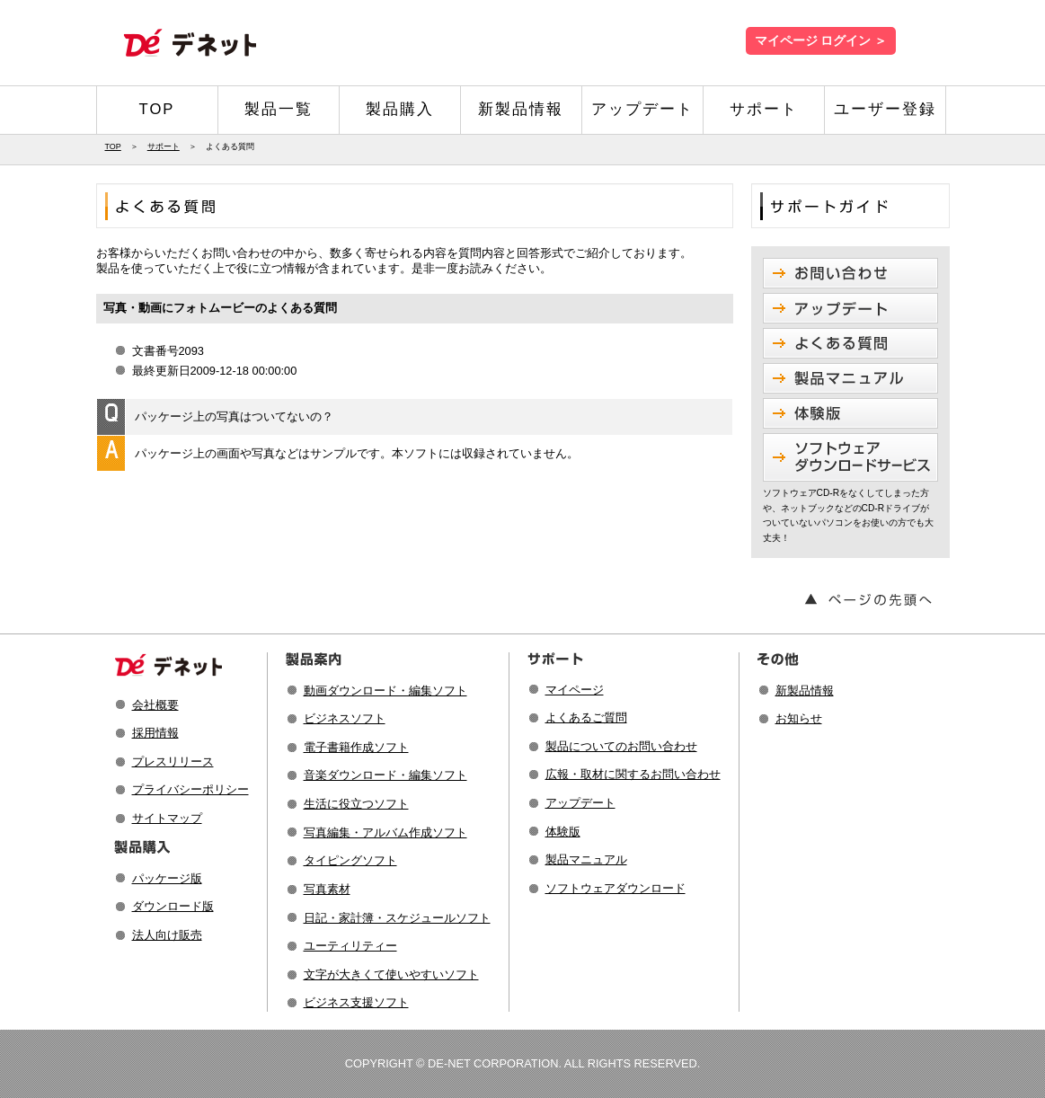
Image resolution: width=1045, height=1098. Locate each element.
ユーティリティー (350, 945)
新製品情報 (520, 109)
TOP (157, 109)
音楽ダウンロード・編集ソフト (385, 775)
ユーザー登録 (885, 109)
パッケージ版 (167, 878)
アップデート (642, 109)
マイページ (574, 689)
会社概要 (155, 705)
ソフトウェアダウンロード (615, 888)
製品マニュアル (586, 859)
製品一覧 (278, 109)
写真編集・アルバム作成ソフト (385, 832)
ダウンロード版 (173, 906)
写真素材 (327, 889)
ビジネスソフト (344, 718)
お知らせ (798, 718)
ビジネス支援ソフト (356, 1002)
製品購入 (400, 109)
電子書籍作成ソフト (356, 747)
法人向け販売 (167, 935)
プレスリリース (173, 761)
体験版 (562, 831)
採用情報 (155, 732)
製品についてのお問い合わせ (621, 746)
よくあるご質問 (586, 717)
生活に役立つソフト (356, 803)
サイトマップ (167, 818)
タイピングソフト (350, 860)
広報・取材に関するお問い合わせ (633, 774)
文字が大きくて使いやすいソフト (391, 974)
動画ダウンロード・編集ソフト (385, 690)
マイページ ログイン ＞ (821, 41)
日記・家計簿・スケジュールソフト (397, 918)
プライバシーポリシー (190, 789)
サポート (764, 109)
